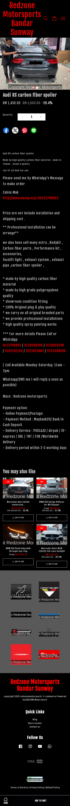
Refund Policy (53, 787)
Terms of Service (19, 787)
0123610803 (35, 351)
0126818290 (55, 345)
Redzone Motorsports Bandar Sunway (22, 19)
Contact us (35, 727)
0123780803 (12, 345)
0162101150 (13, 351)
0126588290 (33, 345)
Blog (35, 719)
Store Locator (35, 723)
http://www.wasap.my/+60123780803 (30, 198)
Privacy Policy (37, 787)
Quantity (8, 114)
